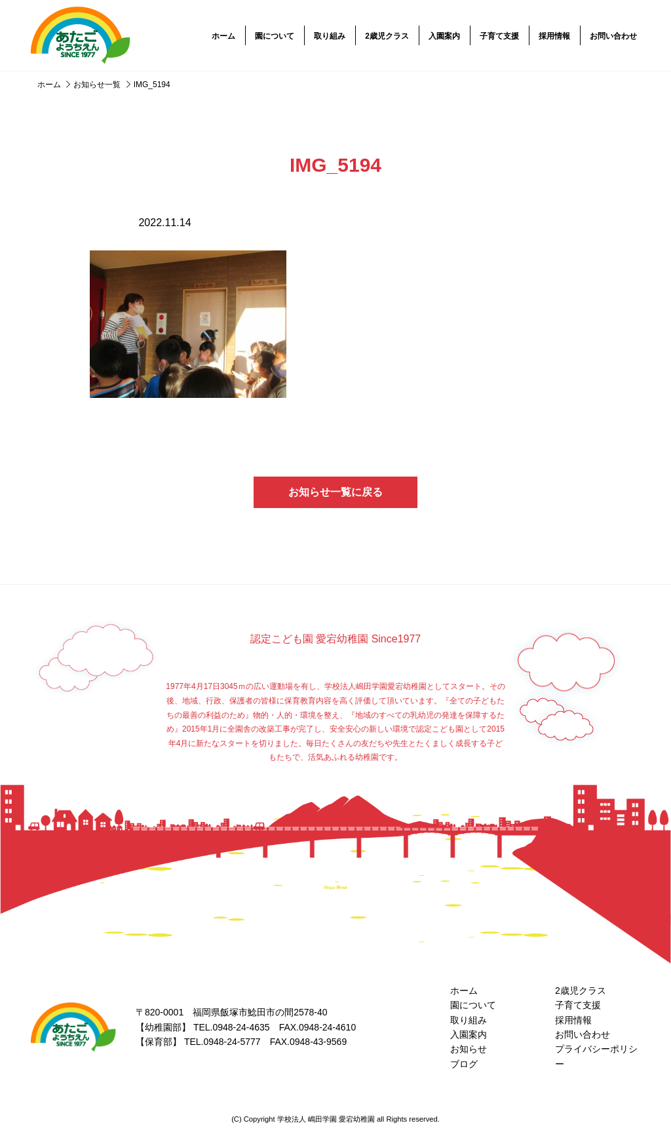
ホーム (223, 36)
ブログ (464, 1064)
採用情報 (554, 36)
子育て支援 (499, 36)
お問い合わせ (613, 36)
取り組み (329, 36)
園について (274, 36)
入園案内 (444, 36)
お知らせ (468, 1049)
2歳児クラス (387, 36)
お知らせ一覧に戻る (335, 492)
